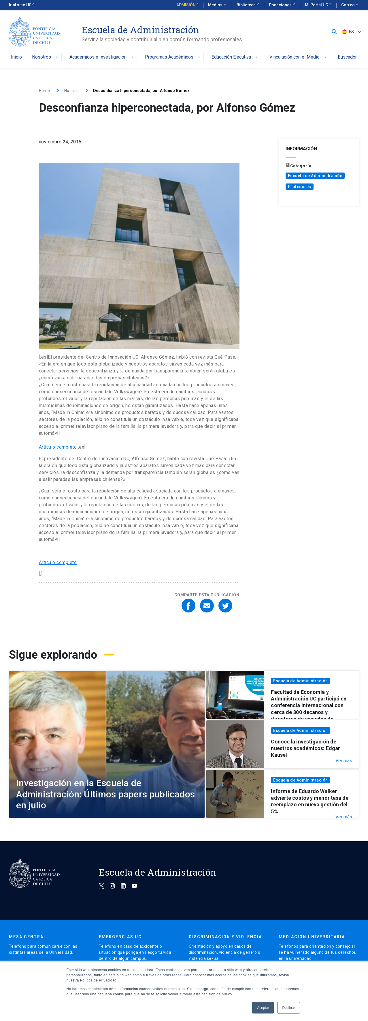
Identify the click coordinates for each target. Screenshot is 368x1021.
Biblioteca (246, 5)
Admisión (186, 5)
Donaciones (280, 5)
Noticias (71, 90)
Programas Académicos (173, 57)
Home (44, 90)
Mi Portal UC (317, 5)
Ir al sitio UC (20, 5)
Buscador (347, 57)
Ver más (343, 760)
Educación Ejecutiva (235, 57)
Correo (350, 5)
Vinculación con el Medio (298, 57)
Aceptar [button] (263, 1008)
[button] (334, 31)
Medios (217, 5)
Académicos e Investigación (102, 57)
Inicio (16, 57)
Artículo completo (58, 447)
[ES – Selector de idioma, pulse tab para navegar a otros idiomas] (351, 32)
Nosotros (45, 57)
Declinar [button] (288, 1008)
